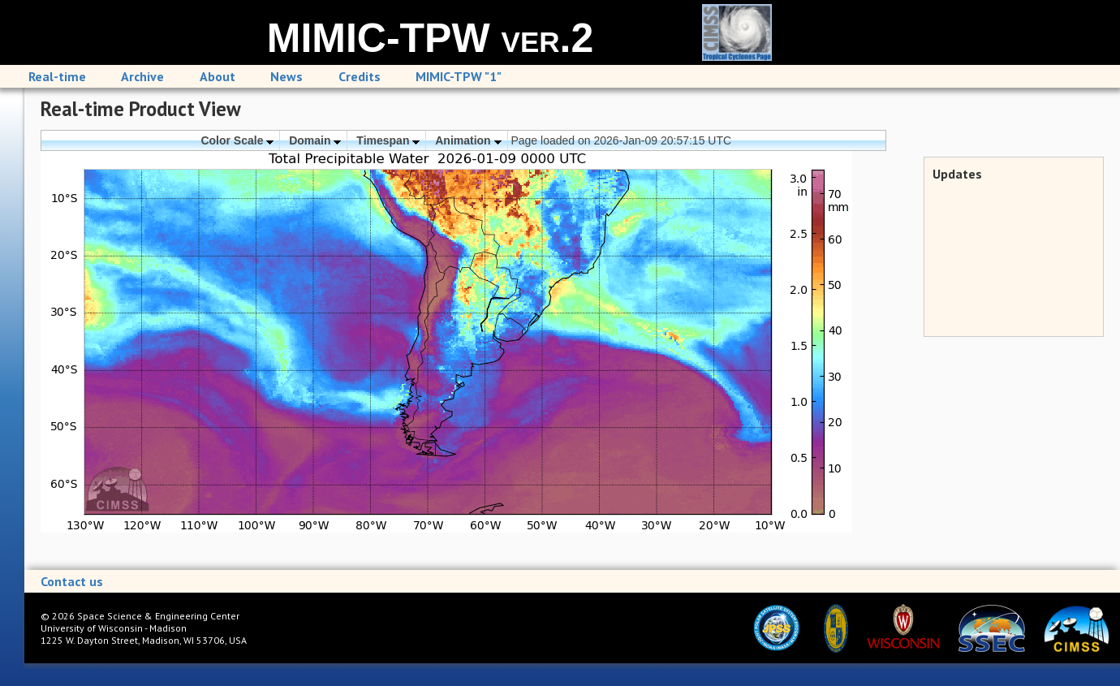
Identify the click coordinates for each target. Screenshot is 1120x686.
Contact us (72, 581)
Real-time (57, 76)
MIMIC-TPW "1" (459, 76)
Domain (315, 140)
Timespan (388, 140)
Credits (359, 76)
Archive (142, 76)
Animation (468, 140)
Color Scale (237, 140)
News (286, 76)
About (217, 76)
